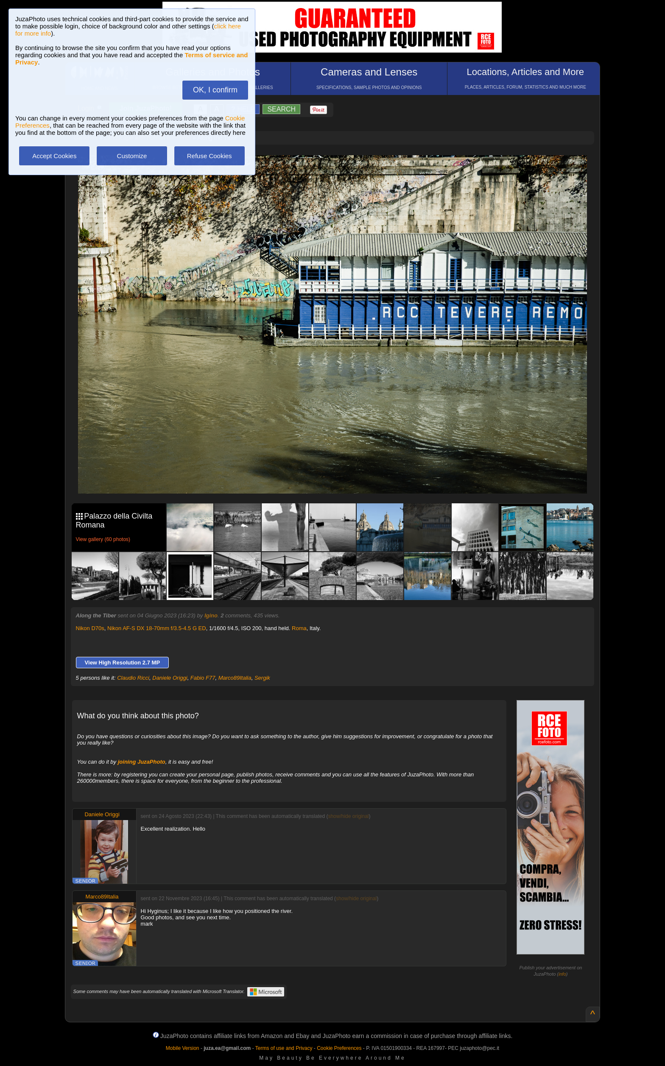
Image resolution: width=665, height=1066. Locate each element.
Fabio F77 (202, 678)
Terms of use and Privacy (284, 1048)
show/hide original (348, 816)
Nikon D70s (90, 628)
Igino (211, 615)
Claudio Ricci (133, 678)
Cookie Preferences (339, 1048)
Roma (299, 628)
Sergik (262, 678)
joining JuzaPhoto (141, 762)
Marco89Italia (234, 678)
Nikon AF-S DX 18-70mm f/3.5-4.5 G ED (156, 628)
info (562, 974)
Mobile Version (182, 1048)
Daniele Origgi (169, 678)
